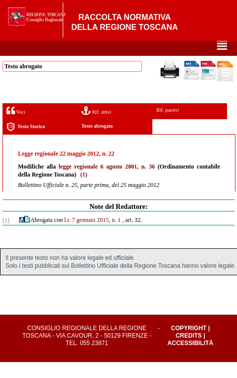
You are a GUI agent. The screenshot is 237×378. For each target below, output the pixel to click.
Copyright (188, 344)
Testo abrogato (97, 142)
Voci (15, 126)
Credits (189, 351)
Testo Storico (25, 143)
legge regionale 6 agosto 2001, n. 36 (107, 182)
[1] (5, 236)
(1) (83, 190)
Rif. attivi (96, 126)
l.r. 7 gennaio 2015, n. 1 (92, 235)
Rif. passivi (167, 126)
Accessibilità (190, 359)
